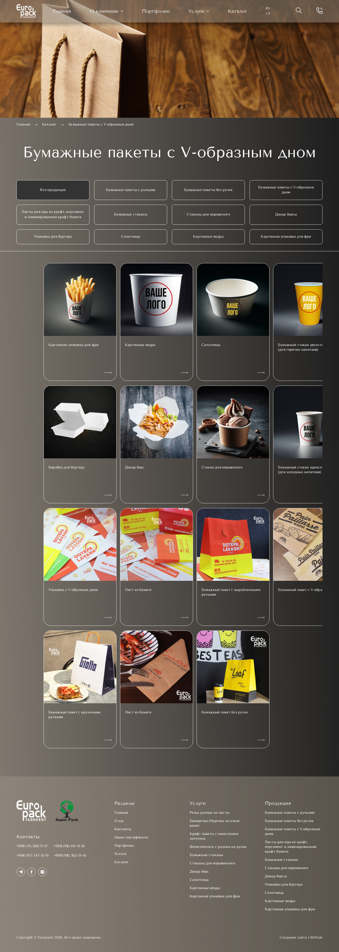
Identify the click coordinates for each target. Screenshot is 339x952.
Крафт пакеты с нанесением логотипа (214, 836)
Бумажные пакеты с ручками (131, 190)
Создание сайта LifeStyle (301, 938)
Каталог (240, 12)
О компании (107, 12)
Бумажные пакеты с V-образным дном (286, 190)
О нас (119, 821)
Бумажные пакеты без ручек (208, 190)
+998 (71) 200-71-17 (32, 846)
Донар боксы (286, 215)
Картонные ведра (208, 237)
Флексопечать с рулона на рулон (218, 847)
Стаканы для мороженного (212, 864)
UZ (271, 14)
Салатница (130, 237)
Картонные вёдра (205, 888)
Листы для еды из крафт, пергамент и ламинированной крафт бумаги (53, 214)
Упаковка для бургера (53, 237)
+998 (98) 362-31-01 (70, 856)
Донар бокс (199, 872)
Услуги (199, 12)
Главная (65, 12)
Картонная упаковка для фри (286, 237)
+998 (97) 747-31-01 (32, 856)
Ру (271, 9)
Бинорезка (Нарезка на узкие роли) (215, 823)
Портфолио (159, 12)
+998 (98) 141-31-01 (69, 846)
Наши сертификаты (131, 838)
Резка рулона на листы (209, 813)
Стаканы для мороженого (208, 215)
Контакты (122, 829)
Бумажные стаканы (130, 215)
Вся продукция (53, 190)
